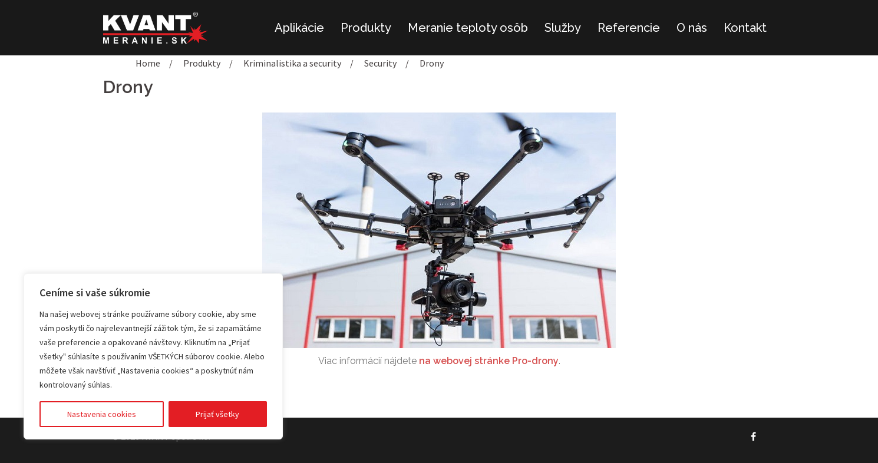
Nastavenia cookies (101, 414)
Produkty (366, 28)
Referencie (629, 28)
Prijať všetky (217, 414)
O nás (691, 28)
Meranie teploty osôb (468, 28)
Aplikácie (299, 28)
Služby (562, 28)
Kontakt (745, 28)
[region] (153, 356)
